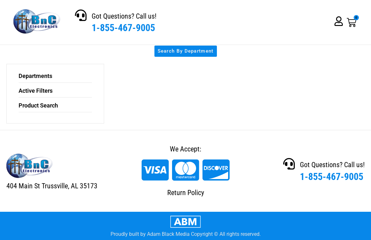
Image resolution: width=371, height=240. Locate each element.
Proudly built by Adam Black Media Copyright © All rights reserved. (186, 234)
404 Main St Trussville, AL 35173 (51, 186)
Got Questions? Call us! (124, 16)
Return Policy (185, 193)
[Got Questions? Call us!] (81, 15)
